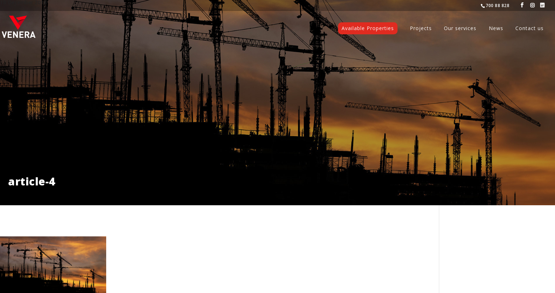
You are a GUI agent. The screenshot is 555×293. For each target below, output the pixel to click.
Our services (460, 28)
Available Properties (368, 28)
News (496, 28)
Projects (421, 28)
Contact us (529, 28)
